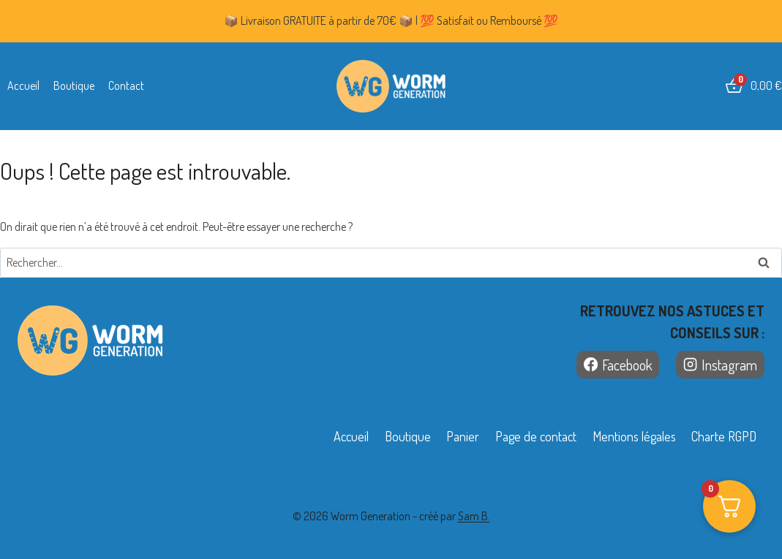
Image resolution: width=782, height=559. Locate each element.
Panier (462, 436)
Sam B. (474, 516)
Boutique (73, 85)
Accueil (23, 85)
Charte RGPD (723, 436)
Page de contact (535, 436)
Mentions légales (634, 436)
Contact (126, 85)
